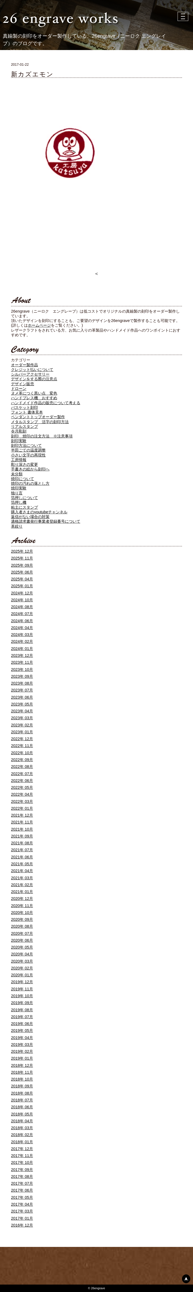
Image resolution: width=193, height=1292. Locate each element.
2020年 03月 (22, 961)
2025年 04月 (22, 579)
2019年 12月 (22, 982)
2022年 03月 (22, 801)
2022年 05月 (22, 787)
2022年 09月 (22, 759)
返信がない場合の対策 (30, 516)
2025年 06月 (22, 572)
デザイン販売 (22, 384)
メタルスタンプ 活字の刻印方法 (40, 422)
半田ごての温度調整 (28, 450)
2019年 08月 (22, 1010)
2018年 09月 (22, 1086)
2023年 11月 (22, 662)
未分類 (17, 474)
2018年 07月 (22, 1100)
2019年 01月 (22, 1058)
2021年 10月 (22, 829)
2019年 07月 (22, 1017)
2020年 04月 (22, 954)
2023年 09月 (22, 676)
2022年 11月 (22, 745)
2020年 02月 (22, 968)
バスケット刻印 (24, 407)
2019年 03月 (22, 1044)
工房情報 (18, 460)
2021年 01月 (22, 891)
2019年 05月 (22, 1030)
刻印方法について (26, 445)
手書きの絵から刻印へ (30, 469)
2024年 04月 (22, 628)
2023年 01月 (22, 732)
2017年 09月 (22, 1169)
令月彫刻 (18, 431)
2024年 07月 (22, 613)
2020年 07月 (22, 933)
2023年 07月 (22, 690)
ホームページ (39, 325)
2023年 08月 (22, 683)
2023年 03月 (22, 718)
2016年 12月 (22, 1225)
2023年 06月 (22, 697)
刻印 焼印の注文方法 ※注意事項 (42, 436)
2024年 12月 (22, 593)
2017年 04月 (22, 1204)
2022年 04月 (22, 794)
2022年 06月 (22, 780)
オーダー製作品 (24, 365)
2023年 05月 (22, 704)
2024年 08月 (22, 607)
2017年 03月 (22, 1211)
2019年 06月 (22, 1023)
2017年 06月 (22, 1190)
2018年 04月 (22, 1121)
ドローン (18, 388)
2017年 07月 (22, 1183)
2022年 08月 (22, 766)
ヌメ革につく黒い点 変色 (34, 393)
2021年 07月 (22, 850)
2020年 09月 (22, 919)
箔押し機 (18, 502)
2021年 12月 (22, 815)
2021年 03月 (22, 878)
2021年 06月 (22, 857)
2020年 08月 (22, 926)
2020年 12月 (22, 898)
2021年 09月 (22, 836)
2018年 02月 (22, 1135)
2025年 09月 (22, 565)
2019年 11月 (22, 989)
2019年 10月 (22, 996)
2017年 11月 (22, 1155)
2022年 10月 (22, 753)
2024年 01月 (22, 648)
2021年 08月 (22, 843)
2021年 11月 (22, 822)
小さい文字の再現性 (28, 455)
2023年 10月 (22, 669)
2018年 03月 (22, 1128)
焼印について (22, 478)
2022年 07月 (22, 774)
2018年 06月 (22, 1107)
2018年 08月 (22, 1093)
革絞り (17, 526)
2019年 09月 (22, 1003)
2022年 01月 (22, 808)
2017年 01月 (22, 1218)
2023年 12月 (22, 655)
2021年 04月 (22, 871)
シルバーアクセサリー (30, 374)
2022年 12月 (22, 739)
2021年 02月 (22, 885)
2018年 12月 (22, 1065)
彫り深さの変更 (24, 464)
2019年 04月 (22, 1037)
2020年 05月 (22, 947)
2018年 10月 (22, 1079)
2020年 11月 (22, 905)
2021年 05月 (22, 864)
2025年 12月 (22, 551)
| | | (183, 16)
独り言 (17, 493)
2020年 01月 (22, 975)
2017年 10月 (22, 1162)
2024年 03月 (22, 634)
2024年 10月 (22, 600)
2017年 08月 (22, 1176)
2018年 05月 (22, 1114)
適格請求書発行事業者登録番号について (45, 521)
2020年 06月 (22, 940)
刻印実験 (18, 441)
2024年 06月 (22, 621)
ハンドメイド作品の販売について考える (45, 403)
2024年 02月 (22, 641)
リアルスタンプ (24, 426)
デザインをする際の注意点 (34, 379)
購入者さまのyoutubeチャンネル (39, 512)
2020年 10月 (22, 912)
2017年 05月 (22, 1197)
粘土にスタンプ (24, 507)
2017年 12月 (22, 1149)
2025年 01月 (22, 586)
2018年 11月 (22, 1072)
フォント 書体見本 (27, 412)
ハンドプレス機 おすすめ (34, 398)
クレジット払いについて (32, 369)
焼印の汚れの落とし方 (30, 483)
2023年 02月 (22, 725)
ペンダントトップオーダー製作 (38, 417)
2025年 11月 (22, 558)
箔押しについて (24, 497)
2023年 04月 (22, 711)
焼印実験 (18, 488)
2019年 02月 (22, 1051)
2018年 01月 (22, 1142)
